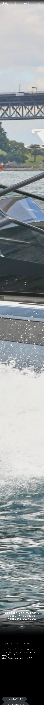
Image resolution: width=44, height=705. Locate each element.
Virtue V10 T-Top (13, 644)
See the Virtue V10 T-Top (15, 699)
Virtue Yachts (31, 644)
